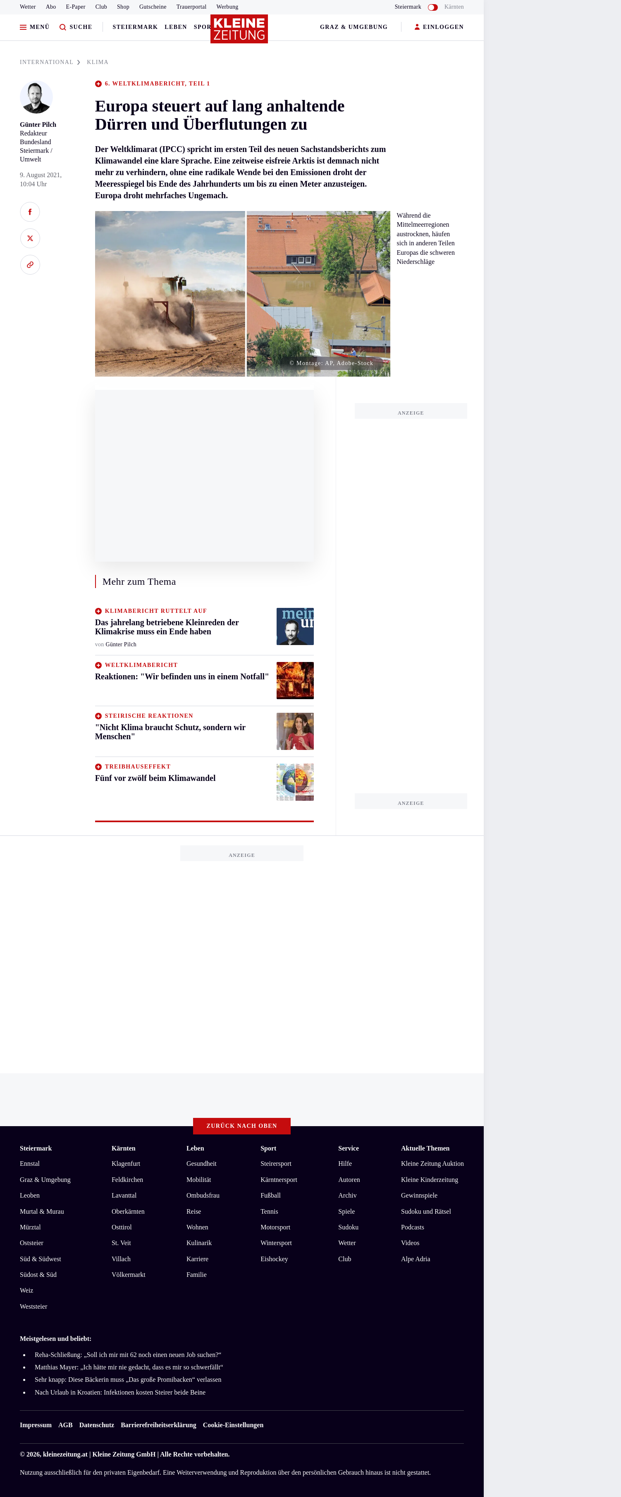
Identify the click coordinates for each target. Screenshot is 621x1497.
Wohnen (197, 1227)
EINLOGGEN (439, 27)
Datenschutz (96, 1424)
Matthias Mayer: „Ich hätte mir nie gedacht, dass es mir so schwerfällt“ (129, 1367)
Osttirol (122, 1227)
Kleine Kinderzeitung (429, 1179)
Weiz (26, 1290)
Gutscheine (153, 7)
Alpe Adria (415, 1258)
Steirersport (275, 1163)
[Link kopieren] (30, 265)
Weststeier (33, 1306)
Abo (51, 7)
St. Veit (121, 1242)
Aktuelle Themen (425, 1148)
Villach (121, 1258)
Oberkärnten (128, 1211)
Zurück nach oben (242, 1126)
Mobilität (198, 1179)
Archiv (347, 1195)
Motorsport (275, 1227)
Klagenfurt (126, 1163)
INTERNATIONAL (50, 62)
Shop (123, 7)
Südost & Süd (38, 1274)
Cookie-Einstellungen (233, 1424)
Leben (176, 27)
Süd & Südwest (40, 1258)
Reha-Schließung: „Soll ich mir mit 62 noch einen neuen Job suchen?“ (128, 1354)
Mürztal (30, 1227)
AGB (65, 1424)
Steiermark (135, 27)
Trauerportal (192, 7)
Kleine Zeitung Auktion (432, 1163)
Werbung (228, 7)
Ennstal (30, 1163)
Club (101, 7)
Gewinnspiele (419, 1195)
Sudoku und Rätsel (426, 1211)
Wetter (28, 7)
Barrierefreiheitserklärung (158, 1424)
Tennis (269, 1211)
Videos (410, 1242)
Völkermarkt (129, 1274)
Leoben (30, 1195)
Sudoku (348, 1227)
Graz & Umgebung (354, 27)
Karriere (197, 1258)
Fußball (270, 1195)
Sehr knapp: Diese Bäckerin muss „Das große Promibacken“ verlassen (128, 1379)
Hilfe (345, 1163)
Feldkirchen (127, 1179)
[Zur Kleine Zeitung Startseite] (239, 32)
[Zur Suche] (76, 27)
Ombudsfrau (203, 1195)
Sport (205, 27)
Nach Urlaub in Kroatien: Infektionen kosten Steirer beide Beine (120, 1392)
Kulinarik (199, 1242)
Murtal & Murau (42, 1211)
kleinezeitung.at (65, 1454)
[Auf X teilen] (30, 238)
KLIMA (98, 62)
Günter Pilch (38, 124)
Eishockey (274, 1258)
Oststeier (31, 1242)
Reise (193, 1211)
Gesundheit (201, 1163)
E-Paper (76, 7)
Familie (196, 1274)
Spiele (346, 1211)
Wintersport (276, 1242)
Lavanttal (124, 1195)
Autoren (349, 1179)
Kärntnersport (278, 1179)
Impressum (36, 1424)
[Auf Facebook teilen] (30, 212)
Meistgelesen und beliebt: (55, 1338)
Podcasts (412, 1227)
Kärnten (454, 7)
